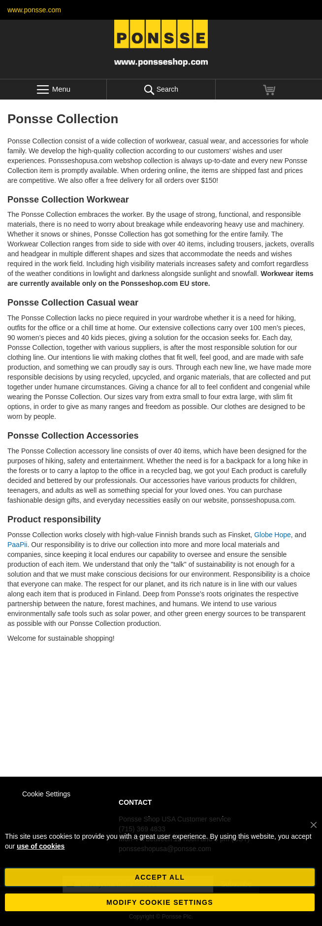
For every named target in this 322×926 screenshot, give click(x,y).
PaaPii (17, 545)
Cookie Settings (46, 794)
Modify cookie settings (159, 902)
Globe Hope (272, 535)
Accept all (160, 877)
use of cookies (40, 846)
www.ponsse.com (34, 10)
